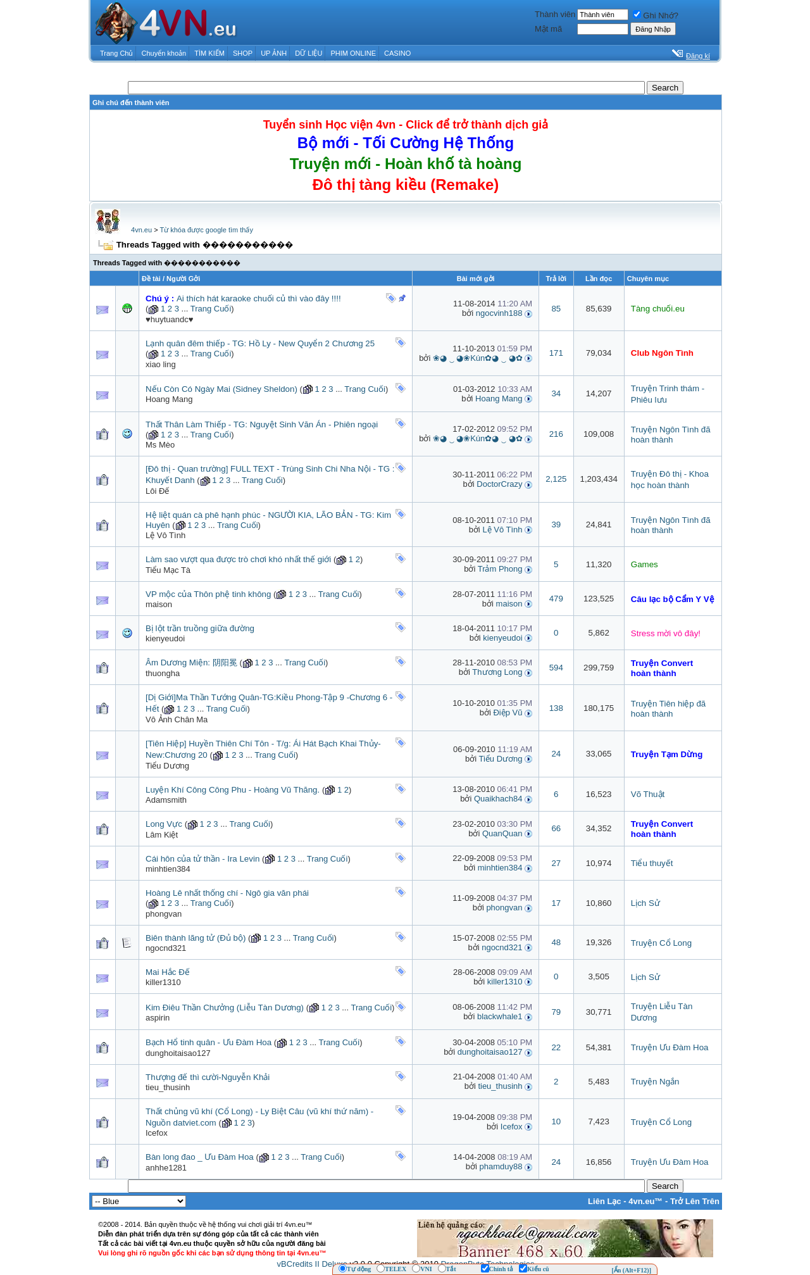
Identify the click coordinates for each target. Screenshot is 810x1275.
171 (556, 353)
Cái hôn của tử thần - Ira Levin (202, 859)
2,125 (555, 479)
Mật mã (548, 29)
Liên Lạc (604, 1201)
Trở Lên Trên (695, 1201)
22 (556, 1047)
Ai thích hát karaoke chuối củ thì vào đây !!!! (259, 298)
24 (556, 753)
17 (556, 903)
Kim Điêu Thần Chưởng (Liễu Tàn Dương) (225, 1007)
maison (159, 604)
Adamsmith (166, 800)
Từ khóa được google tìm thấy (205, 230)
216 (556, 434)
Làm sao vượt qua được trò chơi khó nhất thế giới (238, 559)
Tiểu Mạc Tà (168, 570)
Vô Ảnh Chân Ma (177, 719)
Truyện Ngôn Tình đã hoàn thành (671, 434)
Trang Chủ (116, 53)
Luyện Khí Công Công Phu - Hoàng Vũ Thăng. (233, 790)
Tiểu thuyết (652, 863)
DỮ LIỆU (308, 53)
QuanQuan (502, 833)
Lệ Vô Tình (165, 535)
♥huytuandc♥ (169, 319)
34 (556, 393)
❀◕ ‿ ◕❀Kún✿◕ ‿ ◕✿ (478, 358)
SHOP (242, 53)
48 (556, 942)
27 (556, 863)
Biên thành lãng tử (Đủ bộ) (196, 938)
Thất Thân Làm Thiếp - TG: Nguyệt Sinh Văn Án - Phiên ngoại (262, 424)
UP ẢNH (274, 53)
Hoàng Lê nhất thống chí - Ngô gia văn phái (227, 893)
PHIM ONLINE (353, 53)
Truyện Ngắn (655, 1081)
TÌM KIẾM (209, 53)
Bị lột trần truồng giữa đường (200, 628)
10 (556, 1121)
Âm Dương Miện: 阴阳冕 (191, 662)
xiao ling (161, 364)
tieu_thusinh (500, 1086)
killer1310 (163, 982)
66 (556, 828)
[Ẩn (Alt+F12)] (631, 1270)
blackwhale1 (500, 1016)
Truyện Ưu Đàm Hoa (670, 1047)
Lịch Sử (645, 903)
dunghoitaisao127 (178, 1053)
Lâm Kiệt (162, 834)
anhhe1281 (166, 1167)
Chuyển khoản (164, 53)
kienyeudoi (165, 638)
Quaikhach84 (498, 798)
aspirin (158, 1017)
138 (556, 708)
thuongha (163, 673)
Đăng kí (698, 56)
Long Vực (164, 824)
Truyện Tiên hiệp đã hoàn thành (668, 709)
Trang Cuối (211, 308)
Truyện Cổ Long (661, 943)
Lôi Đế (157, 491)
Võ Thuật (647, 794)
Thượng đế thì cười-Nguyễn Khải (208, 1077)
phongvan (164, 914)
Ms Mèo (160, 444)
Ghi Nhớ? (655, 15)
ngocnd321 (166, 948)
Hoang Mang (169, 399)
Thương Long (497, 672)
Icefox (157, 1133)
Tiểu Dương (167, 765)
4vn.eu (141, 230)
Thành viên (555, 14)
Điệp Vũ (507, 712)
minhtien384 (168, 869)
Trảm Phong (500, 569)
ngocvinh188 (499, 313)
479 (556, 598)
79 (556, 1012)
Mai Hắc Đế (168, 972)
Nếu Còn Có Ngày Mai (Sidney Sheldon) (221, 389)
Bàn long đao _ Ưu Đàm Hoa (200, 1157)
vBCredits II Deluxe (312, 1264)
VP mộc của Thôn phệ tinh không (208, 594)
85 (556, 308)
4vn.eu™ (645, 1201)
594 (556, 667)
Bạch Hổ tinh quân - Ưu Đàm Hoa (208, 1042)
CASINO (397, 53)
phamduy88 (501, 1166)
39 (556, 524)
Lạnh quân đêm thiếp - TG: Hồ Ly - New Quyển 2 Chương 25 (260, 343)
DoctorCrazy (499, 484)
